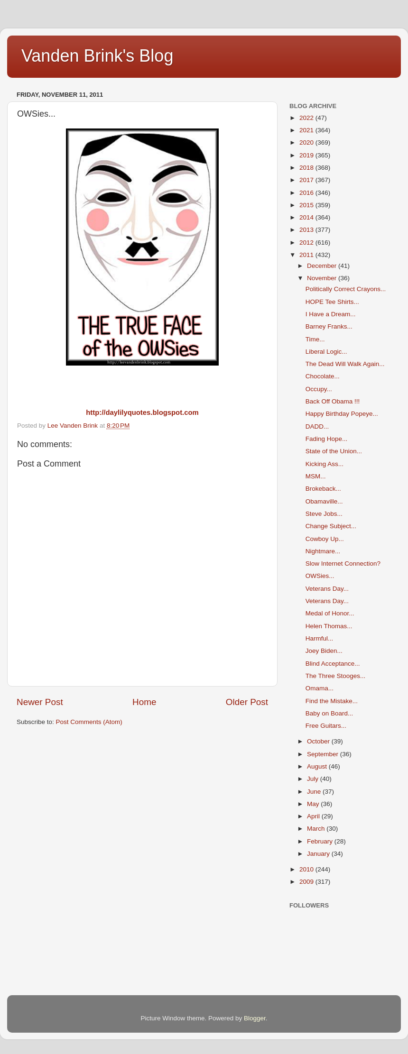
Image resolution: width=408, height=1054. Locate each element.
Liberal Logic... (326, 351)
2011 (307, 254)
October (319, 741)
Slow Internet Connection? (343, 563)
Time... (315, 339)
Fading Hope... (327, 438)
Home (144, 702)
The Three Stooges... (336, 675)
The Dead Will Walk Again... (345, 363)
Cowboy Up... (325, 538)
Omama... (320, 688)
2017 (307, 179)
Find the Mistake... (332, 701)
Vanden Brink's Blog (97, 55)
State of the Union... (334, 451)
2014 (307, 217)
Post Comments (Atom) (89, 721)
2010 (307, 869)
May (314, 803)
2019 (307, 155)
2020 (307, 142)
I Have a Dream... (331, 314)
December (322, 265)
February (320, 841)
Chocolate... (323, 376)
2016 (307, 192)
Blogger (255, 1018)
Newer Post (40, 702)
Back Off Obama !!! (333, 401)
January (319, 853)
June (315, 791)
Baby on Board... (329, 713)
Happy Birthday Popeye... (342, 413)
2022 (307, 117)
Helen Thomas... (329, 626)
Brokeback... (323, 488)
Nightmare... (323, 551)
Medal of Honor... (330, 613)
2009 (307, 881)
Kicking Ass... (324, 463)
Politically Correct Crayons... (346, 289)
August (318, 766)
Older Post (247, 702)
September (323, 754)
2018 (307, 167)
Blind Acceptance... (333, 663)
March (316, 828)
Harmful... (320, 638)
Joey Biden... (324, 650)
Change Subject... (331, 526)
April (314, 816)
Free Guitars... (326, 725)
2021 (307, 130)
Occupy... (319, 389)
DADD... (317, 426)
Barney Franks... (329, 326)
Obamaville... (324, 501)
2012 (307, 242)
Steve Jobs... (324, 513)
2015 (307, 205)
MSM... (316, 476)
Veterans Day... (327, 588)
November (322, 278)
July (313, 778)
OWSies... (320, 575)
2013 (307, 229)
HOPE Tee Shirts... (332, 301)
